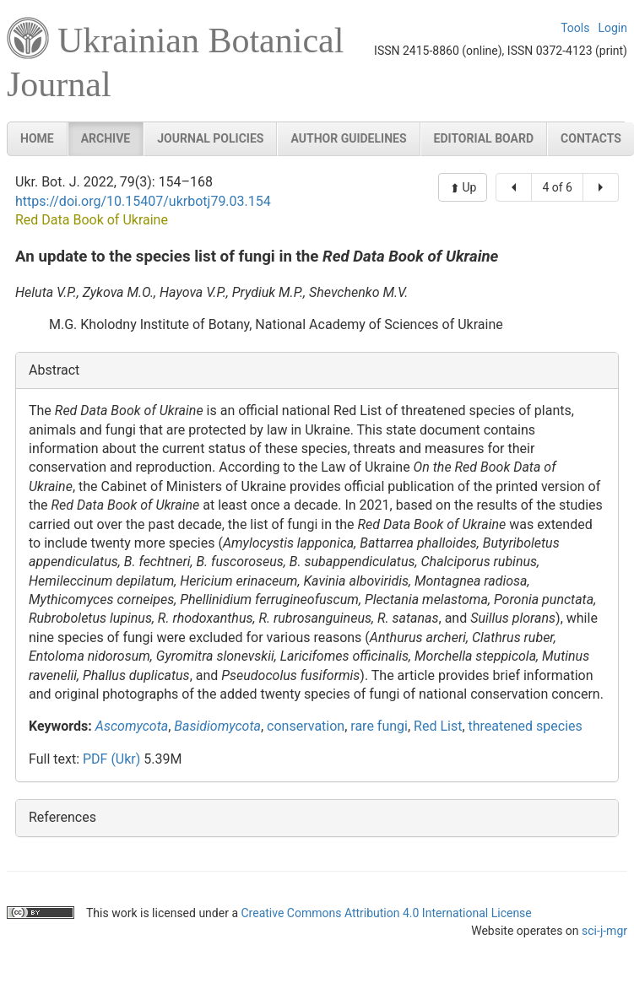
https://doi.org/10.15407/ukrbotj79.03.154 (143, 201)
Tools (575, 28)
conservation (305, 726)
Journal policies (210, 138)
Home (37, 138)
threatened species (526, 726)
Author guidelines (348, 138)
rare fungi (379, 726)
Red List (438, 726)
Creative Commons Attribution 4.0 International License (386, 913)
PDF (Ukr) (111, 759)
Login (612, 28)
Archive (106, 138)
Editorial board (484, 138)
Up (467, 187)
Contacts (591, 138)
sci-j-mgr (604, 930)
